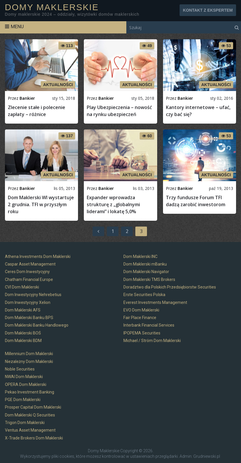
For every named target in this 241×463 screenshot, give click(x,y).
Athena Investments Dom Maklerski (37, 256)
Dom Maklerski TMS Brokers (149, 279)
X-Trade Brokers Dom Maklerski (34, 438)
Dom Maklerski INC (140, 256)
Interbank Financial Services (148, 325)
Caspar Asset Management (30, 264)
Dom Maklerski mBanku (145, 264)
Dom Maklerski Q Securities (30, 415)
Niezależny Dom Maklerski (29, 361)
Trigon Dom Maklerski (25, 422)
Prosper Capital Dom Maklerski (33, 407)
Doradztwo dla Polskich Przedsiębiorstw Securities (169, 287)
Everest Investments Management (155, 302)
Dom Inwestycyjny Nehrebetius (33, 294)
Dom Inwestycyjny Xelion (27, 302)
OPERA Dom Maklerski (25, 384)
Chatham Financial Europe (29, 279)
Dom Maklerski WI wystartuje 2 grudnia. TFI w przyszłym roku (41, 204)
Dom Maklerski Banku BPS (29, 317)
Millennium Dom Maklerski (29, 353)
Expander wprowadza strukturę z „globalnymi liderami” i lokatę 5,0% (113, 204)
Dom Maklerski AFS (22, 310)
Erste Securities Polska (144, 294)
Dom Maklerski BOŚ (23, 333)
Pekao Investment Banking (29, 392)
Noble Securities (20, 369)
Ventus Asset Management (30, 430)
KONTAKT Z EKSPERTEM (208, 10)
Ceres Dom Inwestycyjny (27, 271)
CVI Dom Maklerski (22, 287)
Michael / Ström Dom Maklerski (152, 340)
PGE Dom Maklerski (22, 399)
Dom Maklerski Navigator (146, 271)
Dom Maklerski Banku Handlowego (36, 325)
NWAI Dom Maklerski (24, 376)
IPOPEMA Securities (141, 333)
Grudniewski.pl (206, 456)
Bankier (27, 98)
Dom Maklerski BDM (23, 340)
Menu (17, 26)
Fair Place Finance (139, 317)
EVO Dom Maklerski (141, 310)
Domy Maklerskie (52, 7)
